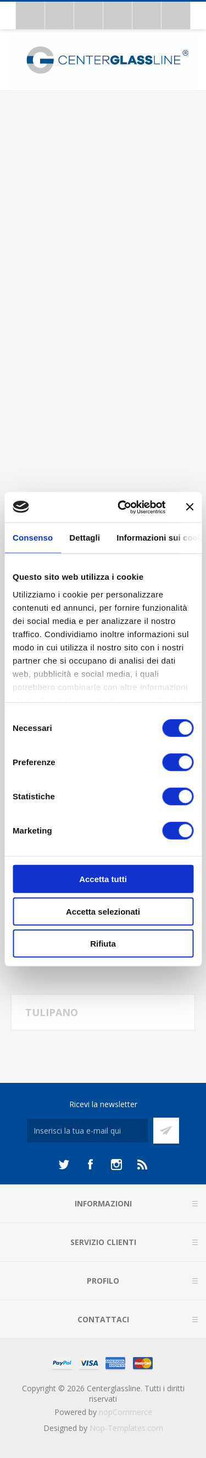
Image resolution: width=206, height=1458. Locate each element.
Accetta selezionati (103, 911)
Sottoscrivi (166, 1131)
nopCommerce (125, 1412)
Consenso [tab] (33, 537)
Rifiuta (103, 943)
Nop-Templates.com (126, 1428)
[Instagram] (116, 1164)
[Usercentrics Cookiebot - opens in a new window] (122, 507)
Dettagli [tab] (84, 537)
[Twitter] (64, 1164)
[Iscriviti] (87, 1130)
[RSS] (143, 1164)
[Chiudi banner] (189, 507)
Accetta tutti (103, 879)
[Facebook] (90, 1164)
